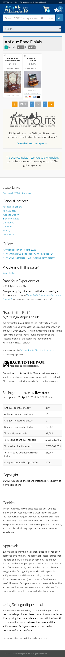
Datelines (7, 226)
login (60, 2)
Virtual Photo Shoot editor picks (37, 350)
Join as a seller (10, 210)
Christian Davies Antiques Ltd (32, 69)
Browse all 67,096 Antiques (17, 193)
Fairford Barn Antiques (12, 69)
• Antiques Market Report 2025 (19, 249)
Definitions (8, 222)
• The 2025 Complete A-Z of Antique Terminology (29, 257)
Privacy (6, 230)
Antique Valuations (12, 206)
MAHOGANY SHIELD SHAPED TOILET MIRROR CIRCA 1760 (12, 62)
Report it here (10, 273)
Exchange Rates (11, 218)
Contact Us (8, 234)
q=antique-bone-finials (32, 29)
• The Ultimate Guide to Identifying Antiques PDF (28, 253)
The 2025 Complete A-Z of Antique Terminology (32, 157)
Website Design (11, 214)
